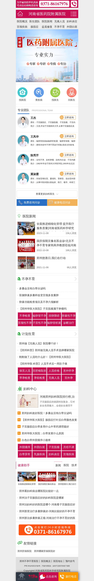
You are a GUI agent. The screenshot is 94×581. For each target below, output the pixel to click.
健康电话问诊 (62, 202)
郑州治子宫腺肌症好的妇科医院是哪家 (41, 497)
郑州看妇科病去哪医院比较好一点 (39, 491)
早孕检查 (24, 377)
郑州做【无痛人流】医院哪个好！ (39, 343)
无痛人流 (59, 21)
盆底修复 (47, 26)
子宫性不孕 (39, 322)
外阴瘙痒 (24, 447)
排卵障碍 (54, 315)
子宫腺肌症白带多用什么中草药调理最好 (45, 426)
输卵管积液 (54, 322)
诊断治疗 (68, 322)
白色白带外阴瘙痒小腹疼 (36, 440)
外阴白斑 (72, 26)
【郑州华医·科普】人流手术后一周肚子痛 (43, 363)
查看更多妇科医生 (47, 194)
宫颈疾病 (22, 26)
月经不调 (68, 447)
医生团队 (34, 21)
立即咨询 (69, 117)
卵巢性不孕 (68, 315)
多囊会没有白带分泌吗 (32, 288)
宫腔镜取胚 (39, 370)
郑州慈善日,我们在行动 (51, 258)
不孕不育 (59, 26)
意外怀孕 (68, 370)
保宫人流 (24, 370)
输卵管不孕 (39, 315)
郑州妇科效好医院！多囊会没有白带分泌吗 (47, 413)
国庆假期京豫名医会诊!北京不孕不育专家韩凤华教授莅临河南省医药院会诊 (56, 245)
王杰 (33, 117)
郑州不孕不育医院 (29, 561)
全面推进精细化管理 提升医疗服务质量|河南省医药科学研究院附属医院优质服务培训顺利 (55, 228)
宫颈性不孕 (25, 322)
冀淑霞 (34, 174)
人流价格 (54, 370)
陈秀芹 (34, 155)
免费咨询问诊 (32, 202)
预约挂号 (70, 561)
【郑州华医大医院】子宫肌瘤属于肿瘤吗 (43, 308)
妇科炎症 (72, 21)
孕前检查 (39, 377)
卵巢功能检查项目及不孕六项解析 (39, 302)
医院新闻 (47, 21)
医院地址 (58, 561)
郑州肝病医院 (25, 551)
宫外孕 (69, 377)
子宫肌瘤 (54, 447)
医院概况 (22, 21)
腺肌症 (34, 26)
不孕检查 (24, 315)
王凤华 (34, 136)
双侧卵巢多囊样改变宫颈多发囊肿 (39, 295)
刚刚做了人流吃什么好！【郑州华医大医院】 (45, 357)
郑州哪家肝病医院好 (44, 551)
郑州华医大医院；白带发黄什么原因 (43, 433)
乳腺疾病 (39, 454)
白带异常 (24, 454)
